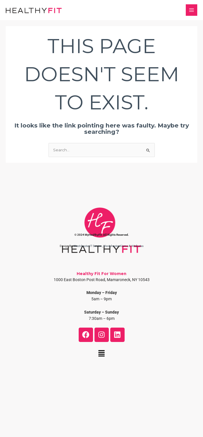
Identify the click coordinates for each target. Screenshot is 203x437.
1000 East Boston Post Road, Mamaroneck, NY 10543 (102, 279)
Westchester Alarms (115, 245)
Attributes (137, 245)
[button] (101, 354)
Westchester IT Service (88, 245)
